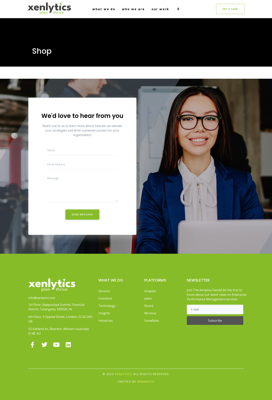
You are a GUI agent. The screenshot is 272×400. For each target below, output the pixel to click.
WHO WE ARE (133, 9)
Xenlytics (123, 374)
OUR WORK (160, 9)
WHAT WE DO (103, 9)
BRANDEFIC (146, 381)
